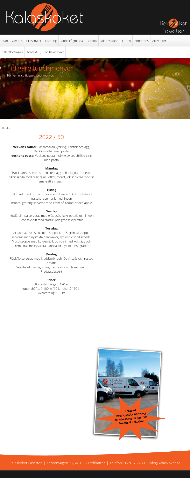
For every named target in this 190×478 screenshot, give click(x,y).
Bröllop (92, 41)
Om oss (17, 41)
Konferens (141, 41)
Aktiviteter (159, 41)
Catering (51, 41)
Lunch (126, 41)
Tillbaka (5, 128)
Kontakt (32, 52)
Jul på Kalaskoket (52, 52)
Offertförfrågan (12, 52)
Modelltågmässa (72, 41)
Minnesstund (109, 41)
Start (5, 41)
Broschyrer (33, 41)
